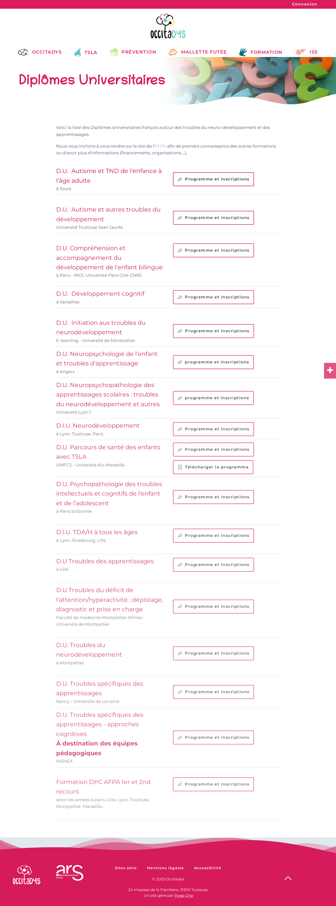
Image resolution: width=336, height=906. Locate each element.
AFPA (160, 146)
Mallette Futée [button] (198, 52)
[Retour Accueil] (168, 26)
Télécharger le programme (213, 467)
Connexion (304, 4)
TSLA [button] (85, 52)
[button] (288, 877)
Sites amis (126, 871)
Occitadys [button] (40, 52)
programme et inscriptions (213, 362)
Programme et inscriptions (213, 179)
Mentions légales (165, 871)
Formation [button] (261, 52)
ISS (306, 52)
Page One (183, 894)
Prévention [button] (133, 52)
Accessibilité (207, 871)
